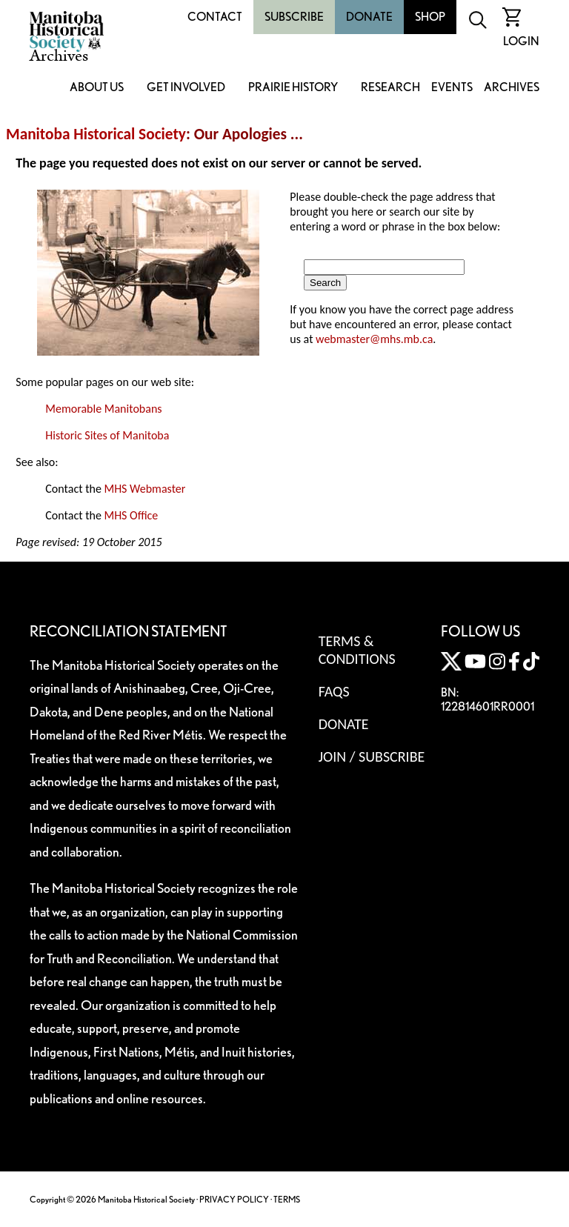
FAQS (334, 691)
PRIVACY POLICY (234, 1199)
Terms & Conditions (357, 650)
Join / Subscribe (372, 756)
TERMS (286, 1199)
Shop (430, 17)
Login (521, 41)
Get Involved (186, 88)
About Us (97, 88)
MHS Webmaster (144, 489)
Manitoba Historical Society (96, 134)
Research (390, 88)
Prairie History (293, 88)
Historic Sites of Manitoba (107, 435)
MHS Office (131, 515)
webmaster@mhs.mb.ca (374, 339)
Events (452, 88)
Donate (369, 17)
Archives (511, 88)
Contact (214, 17)
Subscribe (294, 17)
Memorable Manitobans (103, 409)
